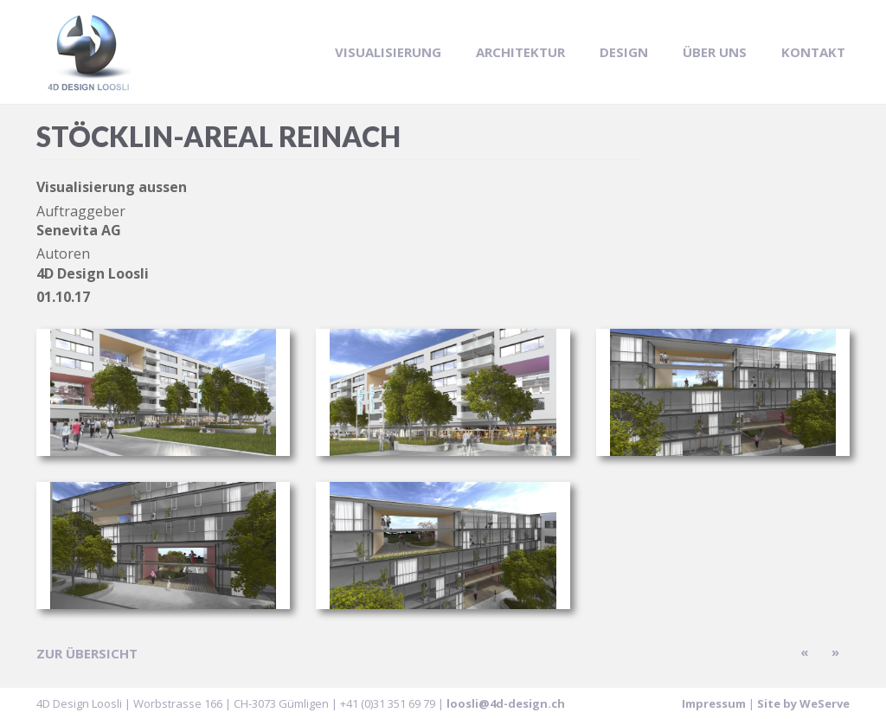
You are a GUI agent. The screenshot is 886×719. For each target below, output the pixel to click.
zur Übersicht (87, 653)
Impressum (714, 703)
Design (624, 52)
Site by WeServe (803, 703)
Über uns (715, 52)
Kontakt (813, 52)
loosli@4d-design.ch (505, 703)
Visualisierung (388, 52)
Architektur (520, 52)
